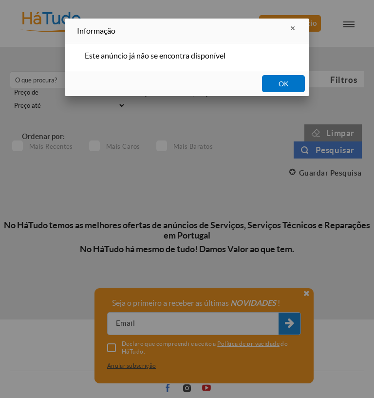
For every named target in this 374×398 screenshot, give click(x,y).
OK (284, 84)
